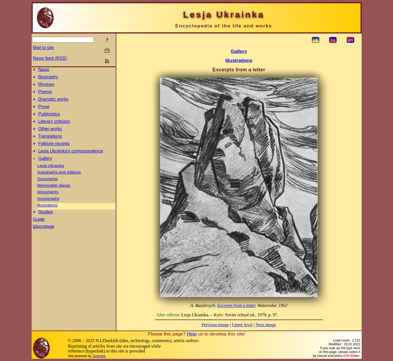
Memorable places (53, 196)
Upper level (242, 324)
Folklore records (54, 152)
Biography (48, 78)
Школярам (43, 238)
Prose (44, 111)
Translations (50, 144)
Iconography (48, 209)
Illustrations (47, 216)
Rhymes (46, 86)
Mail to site (43, 47)
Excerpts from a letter (236, 305)
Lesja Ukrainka (50, 176)
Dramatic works (53, 103)
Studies (45, 223)
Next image (266, 324)
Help (192, 334)
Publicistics (49, 119)
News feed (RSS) (50, 58)
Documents (47, 189)
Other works (50, 136)
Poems (45, 95)
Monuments (48, 203)
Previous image (215, 324)
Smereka (99, 356)
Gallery (45, 169)
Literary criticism (54, 128)
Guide (39, 231)
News (43, 70)
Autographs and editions (59, 183)
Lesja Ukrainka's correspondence (70, 161)
